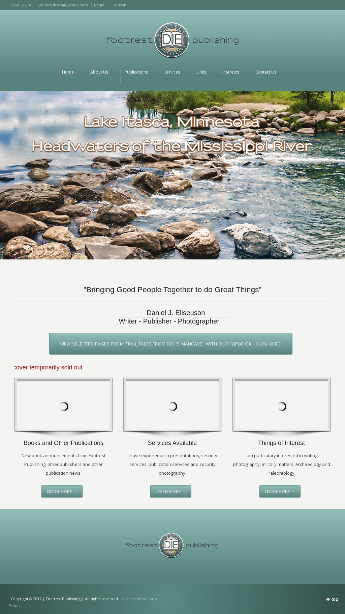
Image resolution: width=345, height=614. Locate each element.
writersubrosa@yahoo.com (63, 4)
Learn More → (62, 491)
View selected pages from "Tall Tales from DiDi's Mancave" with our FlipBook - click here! (170, 344)
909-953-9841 (21, 4)
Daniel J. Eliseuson (110, 4)
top (335, 599)
